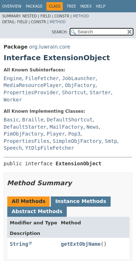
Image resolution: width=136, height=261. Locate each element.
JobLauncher (79, 78)
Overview (11, 6)
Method (81, 16)
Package (34, 6)
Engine (13, 78)
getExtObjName (81, 244)
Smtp (111, 141)
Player (55, 134)
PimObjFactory (24, 134)
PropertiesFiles (26, 141)
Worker (13, 100)
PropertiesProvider (31, 92)
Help (100, 6)
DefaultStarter (25, 127)
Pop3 (74, 134)
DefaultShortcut (69, 120)
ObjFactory (80, 85)
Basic (11, 120)
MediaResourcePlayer (33, 85)
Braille (33, 120)
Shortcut (74, 92)
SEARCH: (60, 32)
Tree (71, 6)
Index (85, 6)
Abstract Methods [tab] (37, 211)
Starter (100, 92)
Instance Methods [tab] (80, 201)
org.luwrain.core (49, 47)
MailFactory (66, 127)
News (93, 127)
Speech (13, 148)
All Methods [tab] (28, 201)
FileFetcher (42, 78)
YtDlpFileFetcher (49, 148)
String (19, 244)
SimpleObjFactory (77, 141)
